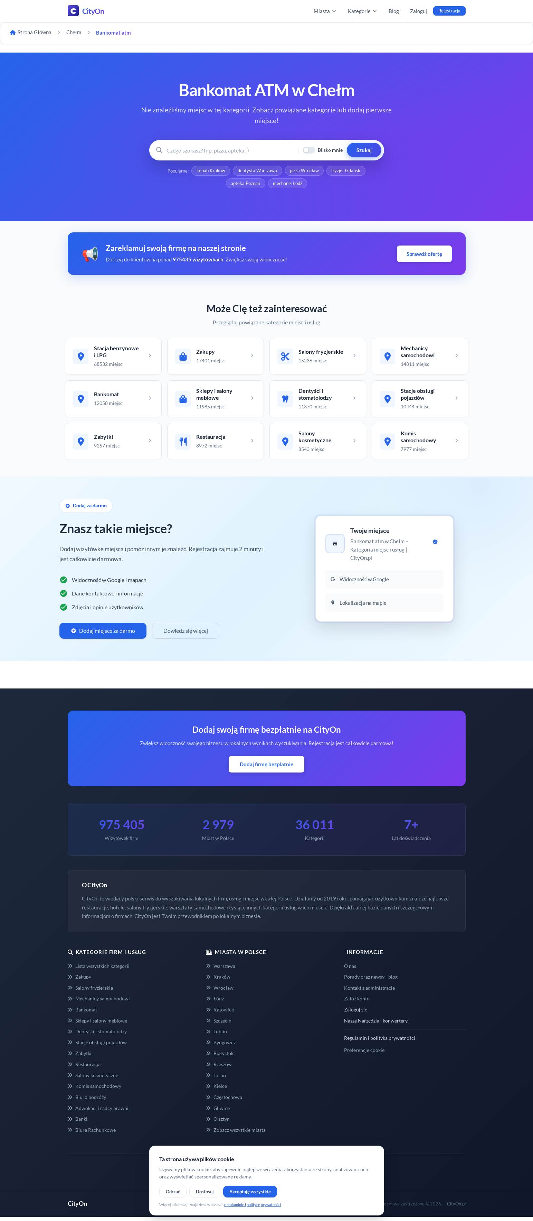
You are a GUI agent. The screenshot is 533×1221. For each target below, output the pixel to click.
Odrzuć (173, 1191)
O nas (350, 970)
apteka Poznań (245, 184)
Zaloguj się (355, 1014)
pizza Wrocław (304, 171)
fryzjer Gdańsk (346, 171)
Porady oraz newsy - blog (371, 981)
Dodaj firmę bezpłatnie (266, 768)
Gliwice (218, 1112)
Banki (77, 1123)
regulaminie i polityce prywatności (252, 1204)
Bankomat (82, 1014)
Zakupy (79, 981)
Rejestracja (449, 10)
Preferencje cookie (364, 1054)
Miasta (325, 11)
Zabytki (80, 1058)
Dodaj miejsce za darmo (103, 634)
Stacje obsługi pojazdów (97, 1046)
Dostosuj (205, 1191)
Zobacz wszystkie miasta (236, 1134)
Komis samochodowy (94, 1090)
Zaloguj (418, 11)
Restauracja (84, 1068)
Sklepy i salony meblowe (97, 1025)
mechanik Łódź (288, 184)
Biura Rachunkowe (92, 1134)
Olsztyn (218, 1123)
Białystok (220, 1058)
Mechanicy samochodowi (99, 1003)
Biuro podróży (87, 1101)
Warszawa (220, 970)
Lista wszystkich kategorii (99, 970)
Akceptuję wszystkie (250, 1191)
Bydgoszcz (221, 1046)
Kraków (218, 981)
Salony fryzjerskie (90, 992)
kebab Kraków (210, 171)
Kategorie (363, 11)
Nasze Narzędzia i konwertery (376, 1025)
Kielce (216, 1090)
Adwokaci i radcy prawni (98, 1112)
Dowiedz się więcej (185, 634)
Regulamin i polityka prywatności (379, 1042)
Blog (394, 11)
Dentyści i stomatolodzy (97, 1035)
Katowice (220, 1014)
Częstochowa (224, 1101)
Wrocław (220, 992)
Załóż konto (357, 1003)
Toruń (216, 1079)
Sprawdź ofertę (424, 255)
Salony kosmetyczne (93, 1079)
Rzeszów (219, 1068)
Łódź (215, 1003)
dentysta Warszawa (257, 171)
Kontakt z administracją (369, 992)
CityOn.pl (456, 1208)
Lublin (216, 1035)
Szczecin (218, 1025)
